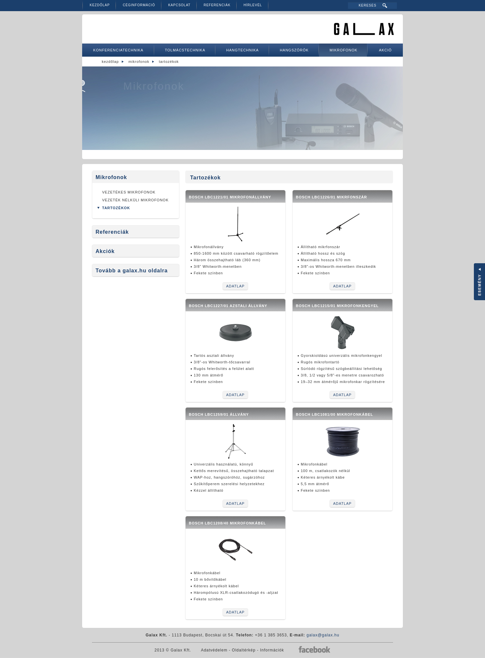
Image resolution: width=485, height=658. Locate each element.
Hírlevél (252, 5)
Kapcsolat (179, 5)
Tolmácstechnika (185, 50)
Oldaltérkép (244, 650)
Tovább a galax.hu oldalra (132, 270)
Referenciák (217, 5)
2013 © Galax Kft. (172, 650)
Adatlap (235, 286)
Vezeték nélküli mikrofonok (135, 200)
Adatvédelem (214, 650)
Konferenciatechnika (118, 50)
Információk (272, 650)
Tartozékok (169, 62)
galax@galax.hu (323, 635)
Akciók (105, 251)
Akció (385, 50)
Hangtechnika (242, 50)
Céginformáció (139, 5)
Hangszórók (294, 50)
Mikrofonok (343, 50)
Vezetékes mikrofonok (128, 192)
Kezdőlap (100, 5)
